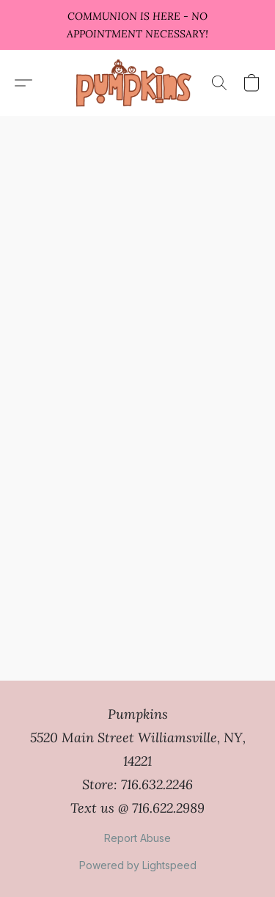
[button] (137, 83)
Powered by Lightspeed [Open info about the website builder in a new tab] (138, 865)
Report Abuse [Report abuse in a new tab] (137, 838)
